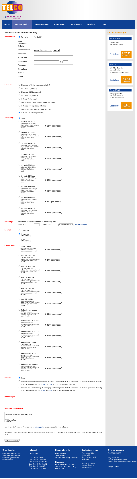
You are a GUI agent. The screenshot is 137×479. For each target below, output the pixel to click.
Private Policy (86, 469)
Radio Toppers (60, 454)
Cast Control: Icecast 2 (37, 467)
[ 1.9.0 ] (73, 468)
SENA (50, 384)
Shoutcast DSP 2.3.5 (62, 468)
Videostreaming (41, 24)
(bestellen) (17, 454)
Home (7, 24)
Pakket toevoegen (80, 225)
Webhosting (59, 24)
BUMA (43, 384)
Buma (62, 457)
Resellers (91, 24)
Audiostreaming (22, 24)
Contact (104, 24)
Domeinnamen (7, 461)
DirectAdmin (33, 454)
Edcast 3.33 (59, 470)
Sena (57, 457)
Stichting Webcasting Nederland (41, 433)
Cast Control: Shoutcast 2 (38, 465)
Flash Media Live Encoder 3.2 (66, 466)
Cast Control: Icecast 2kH (38, 469)
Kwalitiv (116, 468)
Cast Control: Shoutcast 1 (38, 463)
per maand (126, 54)
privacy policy (39, 428)
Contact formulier (88, 467)
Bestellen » (115, 54)
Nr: (60, 62)
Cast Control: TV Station (37, 461)
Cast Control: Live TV (36, 459)
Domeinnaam (76, 24)
